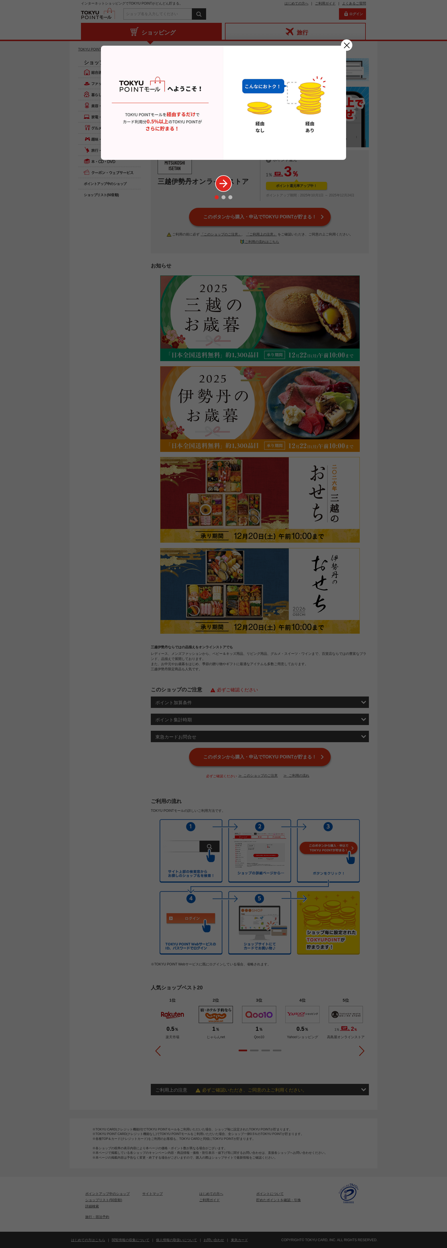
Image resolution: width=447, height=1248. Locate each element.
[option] (223, 103)
